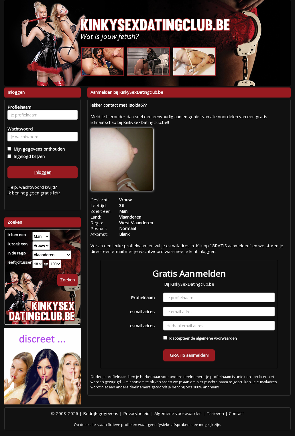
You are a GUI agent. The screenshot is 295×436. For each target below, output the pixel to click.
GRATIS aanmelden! (189, 355)
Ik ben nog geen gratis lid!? (33, 193)
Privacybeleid (136, 413)
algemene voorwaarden (216, 338)
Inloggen (42, 172)
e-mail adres (142, 311)
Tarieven (215, 413)
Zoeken (67, 280)
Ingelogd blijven (28, 156)
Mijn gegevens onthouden (38, 149)
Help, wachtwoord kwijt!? (32, 187)
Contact (236, 413)
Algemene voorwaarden (178, 413)
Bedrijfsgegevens (100, 413)
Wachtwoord (18, 129)
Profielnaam (143, 297)
